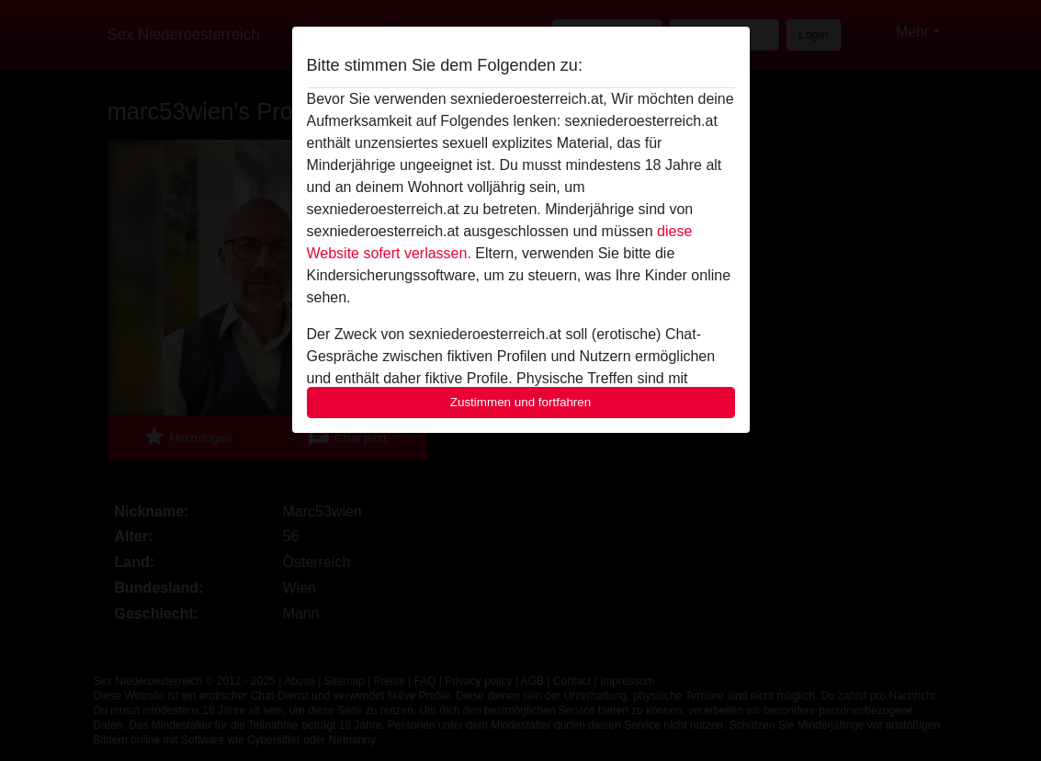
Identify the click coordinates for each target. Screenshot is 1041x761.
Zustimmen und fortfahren (521, 402)
